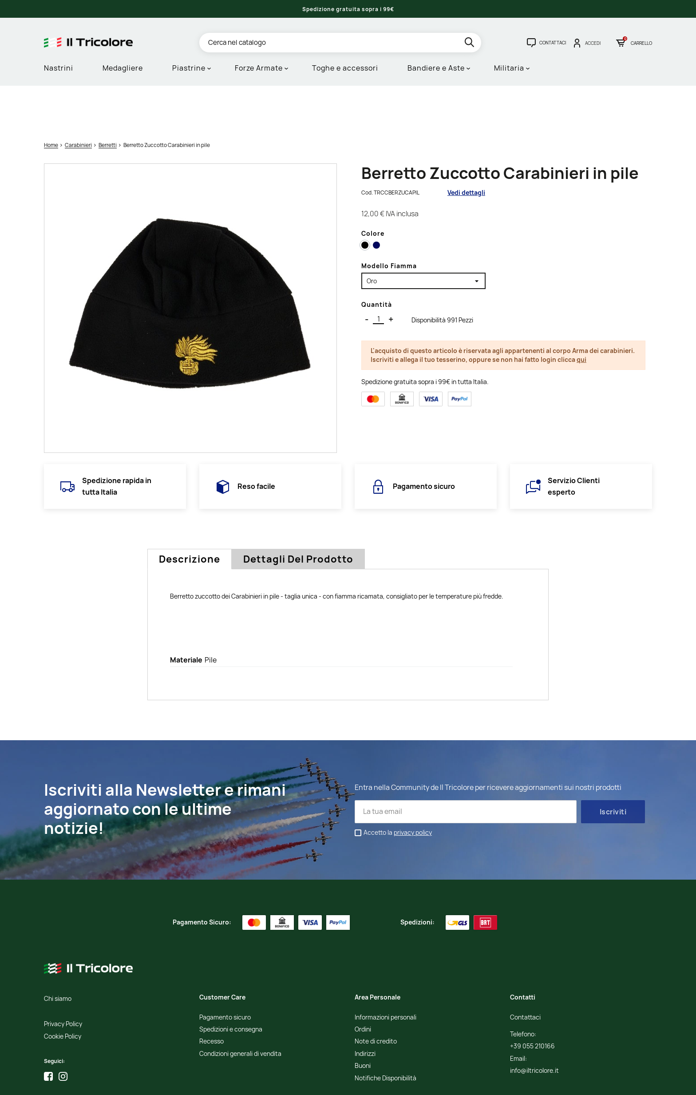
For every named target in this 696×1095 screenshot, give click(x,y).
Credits (500, 1082)
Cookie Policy (62, 991)
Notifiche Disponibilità (385, 1032)
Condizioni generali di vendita (240, 1008)
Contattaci (525, 972)
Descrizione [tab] (189, 513)
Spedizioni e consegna (230, 984)
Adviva (564, 1082)
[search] (470, 44)
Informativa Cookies (463, 1082)
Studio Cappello (531, 1082)
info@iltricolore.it (534, 1025)
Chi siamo (57, 953)
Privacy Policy (63, 979)
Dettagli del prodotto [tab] (298, 513)
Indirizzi (365, 1008)
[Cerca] (340, 42)
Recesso (211, 996)
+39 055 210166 (532, 1001)
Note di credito (376, 996)
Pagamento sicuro (225, 972)
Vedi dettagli (466, 147)
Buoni (363, 1020)
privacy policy (413, 787)
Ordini (363, 984)
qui (581, 314)
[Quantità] (378, 273)
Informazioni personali (385, 972)
